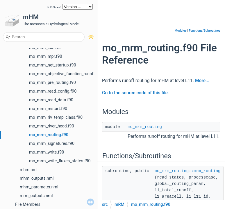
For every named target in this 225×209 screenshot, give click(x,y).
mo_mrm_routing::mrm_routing (188, 171)
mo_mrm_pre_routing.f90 (52, 82)
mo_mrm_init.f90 (45, 47)
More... (202, 80)
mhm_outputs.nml (37, 178)
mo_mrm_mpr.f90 (45, 56)
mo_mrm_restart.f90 (48, 108)
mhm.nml (29, 169)
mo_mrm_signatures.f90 (51, 143)
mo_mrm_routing (145, 127)
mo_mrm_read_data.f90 (51, 100)
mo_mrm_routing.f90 (48, 134)
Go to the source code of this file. (135, 93)
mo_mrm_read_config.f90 (52, 91)
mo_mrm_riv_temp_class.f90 (56, 117)
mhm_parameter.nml (39, 187)
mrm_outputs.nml (36, 195)
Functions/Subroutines (204, 31)
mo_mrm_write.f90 (46, 152)
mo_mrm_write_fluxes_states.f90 (59, 160)
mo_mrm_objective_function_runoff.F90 (66, 73)
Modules (180, 31)
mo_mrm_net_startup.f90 (52, 65)
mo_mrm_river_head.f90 (51, 126)
